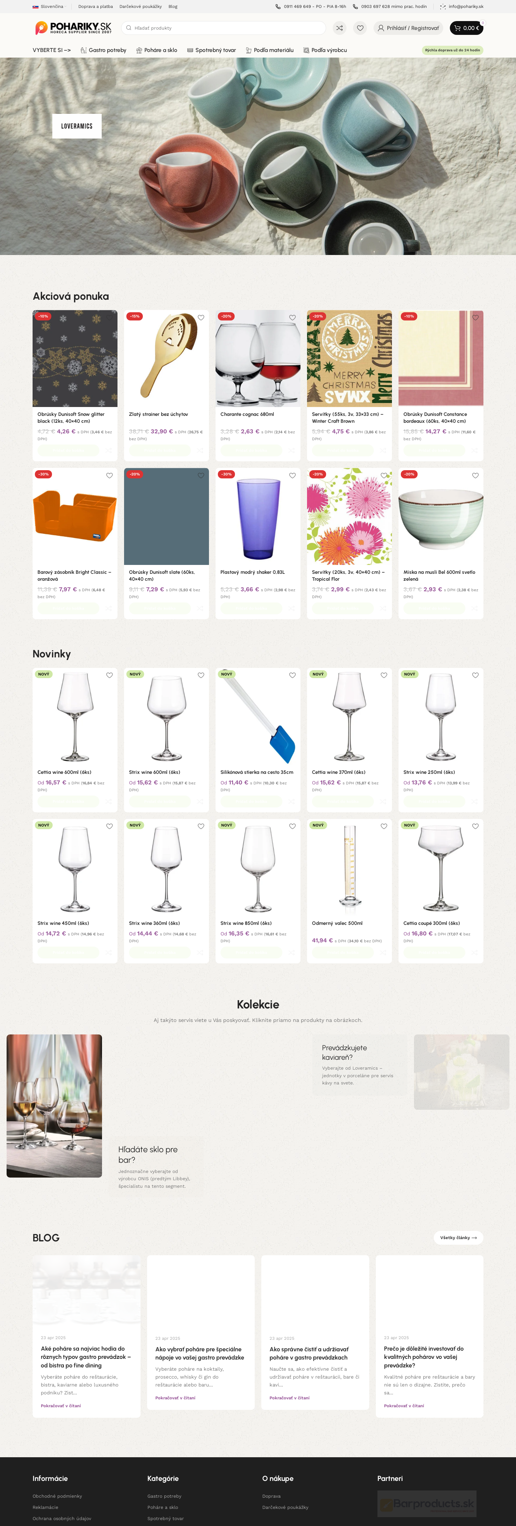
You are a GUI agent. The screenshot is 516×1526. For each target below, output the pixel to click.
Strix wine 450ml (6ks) (63, 880)
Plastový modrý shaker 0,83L (252, 558)
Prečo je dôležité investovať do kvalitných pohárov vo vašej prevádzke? (424, 1299)
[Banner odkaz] (156, 1108)
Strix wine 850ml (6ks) (246, 880)
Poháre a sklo (162, 1449)
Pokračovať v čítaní (61, 1347)
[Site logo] (74, 28)
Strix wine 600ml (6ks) (154, 743)
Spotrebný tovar (165, 1460)
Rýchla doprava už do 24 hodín (452, 50)
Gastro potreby (164, 1438)
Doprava (271, 1438)
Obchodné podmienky (57, 1438)
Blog (37, 1483)
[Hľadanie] (223, 28)
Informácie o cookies (56, 1471)
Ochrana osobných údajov (62, 1460)
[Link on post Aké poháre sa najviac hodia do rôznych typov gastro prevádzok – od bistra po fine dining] (87, 1233)
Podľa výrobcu (163, 1483)
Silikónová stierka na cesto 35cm (256, 743)
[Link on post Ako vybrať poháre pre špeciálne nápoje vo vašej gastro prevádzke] (201, 1233)
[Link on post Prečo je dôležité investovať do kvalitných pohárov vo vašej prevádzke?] (430, 1233)
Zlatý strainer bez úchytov (158, 414)
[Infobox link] (310, 7)
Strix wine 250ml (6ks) (429, 743)
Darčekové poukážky (285, 1449)
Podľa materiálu (165, 1471)
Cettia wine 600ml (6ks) (64, 743)
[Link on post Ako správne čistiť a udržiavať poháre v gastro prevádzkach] (315, 1233)
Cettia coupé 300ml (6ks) (431, 880)
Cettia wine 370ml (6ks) (339, 743)
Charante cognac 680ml (247, 414)
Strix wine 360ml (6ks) (154, 880)
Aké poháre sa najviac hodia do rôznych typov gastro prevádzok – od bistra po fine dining (86, 1299)
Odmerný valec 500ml (337, 880)
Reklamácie (45, 1449)
